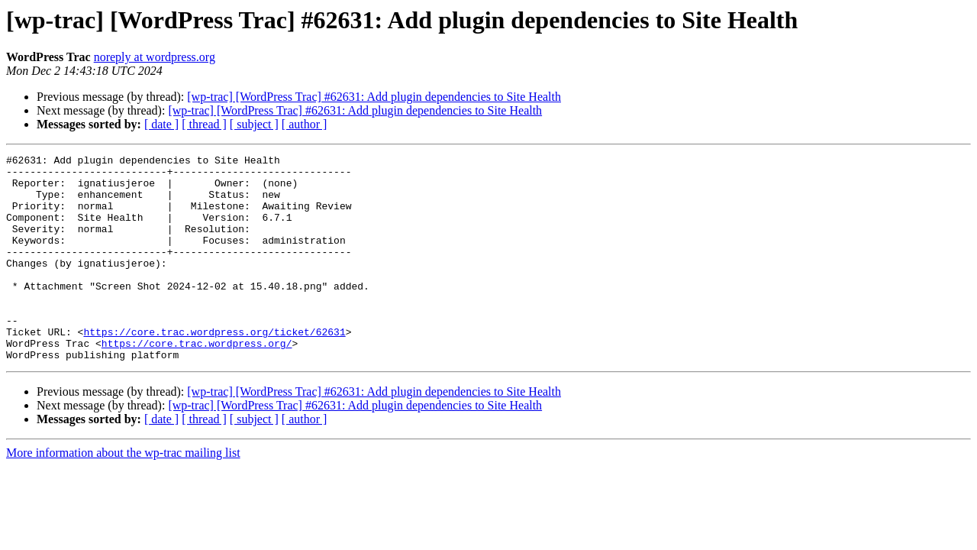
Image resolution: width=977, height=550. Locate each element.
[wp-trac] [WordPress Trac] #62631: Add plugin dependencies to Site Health (374, 96)
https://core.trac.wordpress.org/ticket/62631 (214, 368)
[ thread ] (204, 124)
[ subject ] (254, 124)
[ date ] (161, 124)
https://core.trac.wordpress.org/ (197, 382)
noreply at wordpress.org (154, 56)
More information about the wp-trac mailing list (123, 493)
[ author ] (304, 124)
